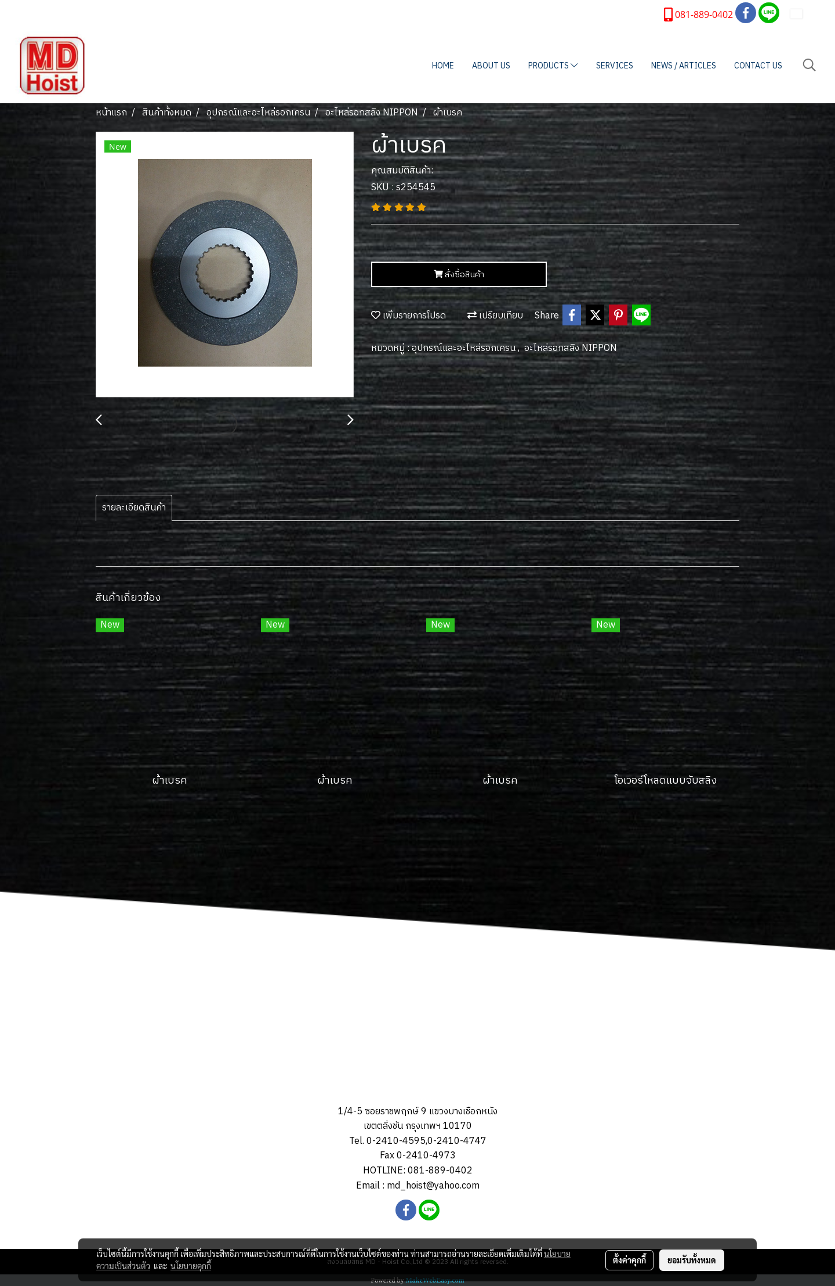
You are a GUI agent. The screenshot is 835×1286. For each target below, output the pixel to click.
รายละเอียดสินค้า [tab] (134, 508)
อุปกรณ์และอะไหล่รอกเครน (465, 348)
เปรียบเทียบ (495, 316)
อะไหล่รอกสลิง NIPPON (570, 348)
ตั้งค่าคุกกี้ (629, 1260)
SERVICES (614, 66)
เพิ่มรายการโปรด (408, 316)
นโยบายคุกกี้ (190, 1265)
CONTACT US (758, 66)
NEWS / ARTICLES (683, 66)
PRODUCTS (553, 66)
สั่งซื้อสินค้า (459, 274)
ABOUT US (491, 66)
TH (804, 13)
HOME (443, 66)
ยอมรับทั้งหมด (691, 1260)
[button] (809, 65)
